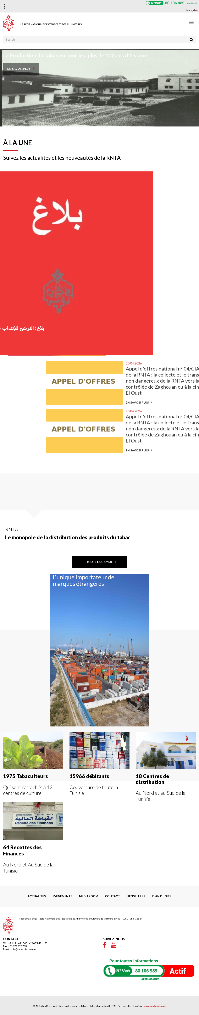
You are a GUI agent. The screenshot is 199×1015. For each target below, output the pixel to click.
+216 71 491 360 (18, 943)
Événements (62, 896)
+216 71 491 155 (38, 943)
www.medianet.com (154, 1006)
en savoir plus (18, 68)
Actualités (37, 896)
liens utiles (136, 896)
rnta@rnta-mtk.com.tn (23, 949)
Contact (112, 896)
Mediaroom (88, 896)
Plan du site (161, 896)
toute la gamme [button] (99, 562)
